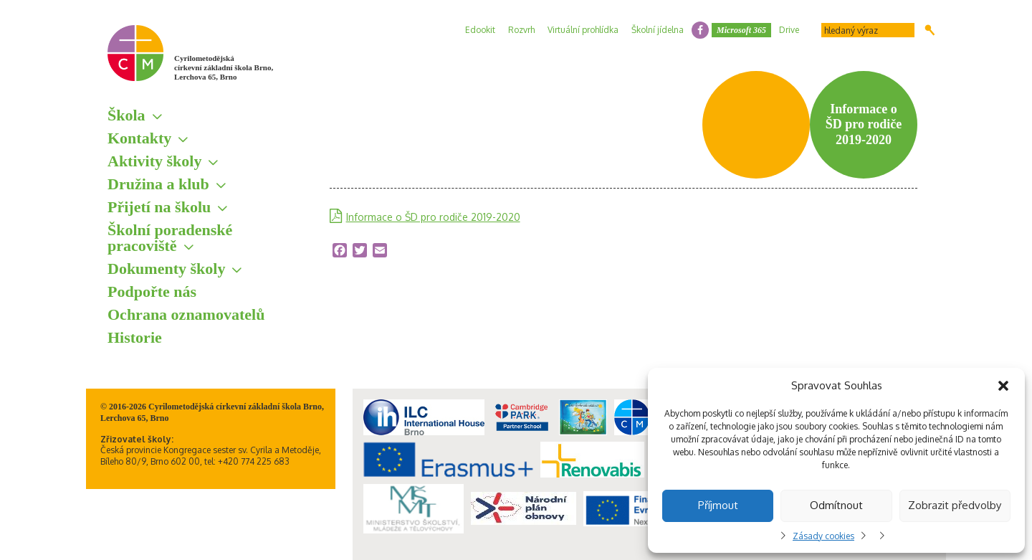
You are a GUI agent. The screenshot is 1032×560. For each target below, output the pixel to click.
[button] (1003, 386)
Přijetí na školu (159, 207)
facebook (700, 30)
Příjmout (718, 505)
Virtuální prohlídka (583, 29)
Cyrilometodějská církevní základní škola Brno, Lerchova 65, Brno (223, 67)
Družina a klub (158, 184)
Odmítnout (836, 505)
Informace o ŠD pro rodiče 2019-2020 (433, 217)
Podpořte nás (152, 291)
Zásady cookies (823, 536)
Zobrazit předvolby (954, 505)
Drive (789, 29)
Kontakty (139, 138)
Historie (135, 337)
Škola (126, 115)
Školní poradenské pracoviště (170, 238)
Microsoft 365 (741, 30)
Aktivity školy (154, 161)
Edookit (480, 29)
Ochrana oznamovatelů (186, 314)
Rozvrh (521, 29)
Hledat (930, 30)
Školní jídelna (657, 29)
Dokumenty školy (166, 268)
